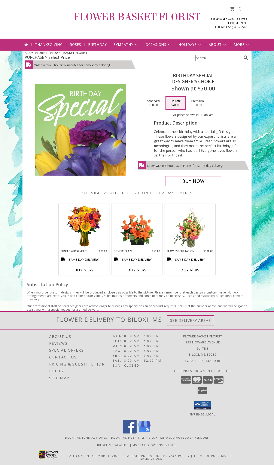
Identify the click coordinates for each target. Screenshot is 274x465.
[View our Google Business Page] (144, 432)
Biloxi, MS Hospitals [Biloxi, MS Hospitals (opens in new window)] (128, 437)
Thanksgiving (49, 44)
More (241, 44)
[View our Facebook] (130, 432)
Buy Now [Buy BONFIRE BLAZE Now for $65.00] (137, 270)
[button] (235, 9)
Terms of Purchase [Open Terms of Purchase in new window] (211, 455)
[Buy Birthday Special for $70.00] (193, 181)
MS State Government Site (155, 445)
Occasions (158, 44)
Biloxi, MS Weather (113, 445)
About (218, 44)
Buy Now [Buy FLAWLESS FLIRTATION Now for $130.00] (190, 270)
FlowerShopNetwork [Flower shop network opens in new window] (140, 455)
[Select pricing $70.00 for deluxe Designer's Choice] (175, 103)
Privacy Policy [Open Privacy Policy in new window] (176, 455)
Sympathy (126, 44)
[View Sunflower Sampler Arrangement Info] (84, 226)
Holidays (190, 44)
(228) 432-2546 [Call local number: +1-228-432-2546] (236, 27)
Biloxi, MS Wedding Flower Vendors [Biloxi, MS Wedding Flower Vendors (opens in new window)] (179, 437)
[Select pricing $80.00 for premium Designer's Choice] (197, 103)
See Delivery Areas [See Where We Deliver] (190, 320)
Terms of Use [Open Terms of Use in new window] (150, 458)
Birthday (97, 44)
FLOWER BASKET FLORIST (137, 17)
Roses (75, 44)
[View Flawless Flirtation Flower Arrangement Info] (190, 226)
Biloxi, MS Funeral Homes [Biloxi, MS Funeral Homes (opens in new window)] (86, 437)
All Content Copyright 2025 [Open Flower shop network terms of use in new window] (94, 455)
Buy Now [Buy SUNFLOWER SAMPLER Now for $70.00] (84, 270)
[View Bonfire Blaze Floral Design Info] (137, 226)
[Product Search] (218, 58)
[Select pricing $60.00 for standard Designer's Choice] (153, 103)
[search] (245, 57)
